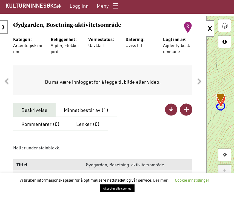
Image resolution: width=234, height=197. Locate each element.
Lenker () (88, 124)
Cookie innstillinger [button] (192, 180)
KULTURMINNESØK (29, 5)
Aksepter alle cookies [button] (117, 188)
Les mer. (161, 180)
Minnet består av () (86, 110)
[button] (6, 81)
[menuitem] (57, 5)
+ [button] (224, 171)
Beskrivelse (34, 110)
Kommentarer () (40, 124)
